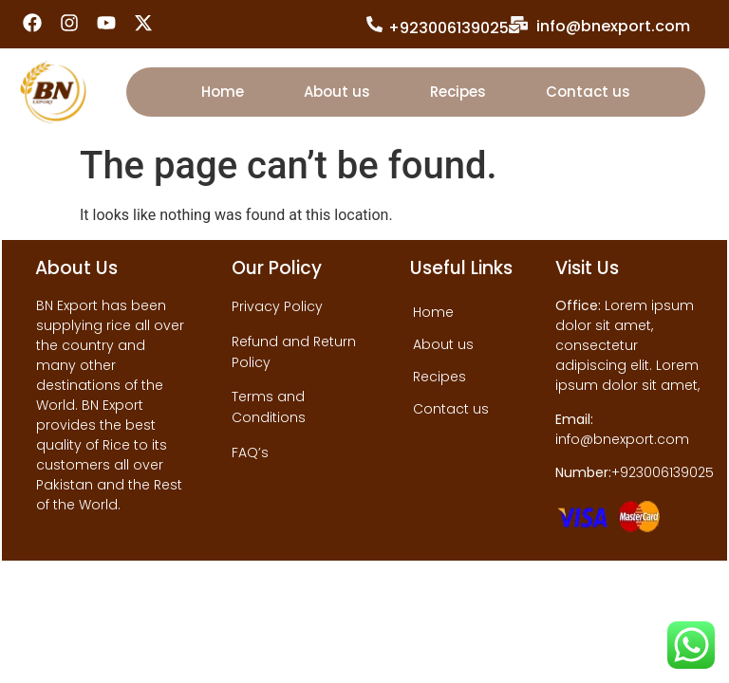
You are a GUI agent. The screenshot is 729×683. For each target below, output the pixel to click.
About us (337, 92)
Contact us (588, 92)
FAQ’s (250, 452)
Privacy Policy (277, 306)
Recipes (458, 92)
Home (222, 92)
